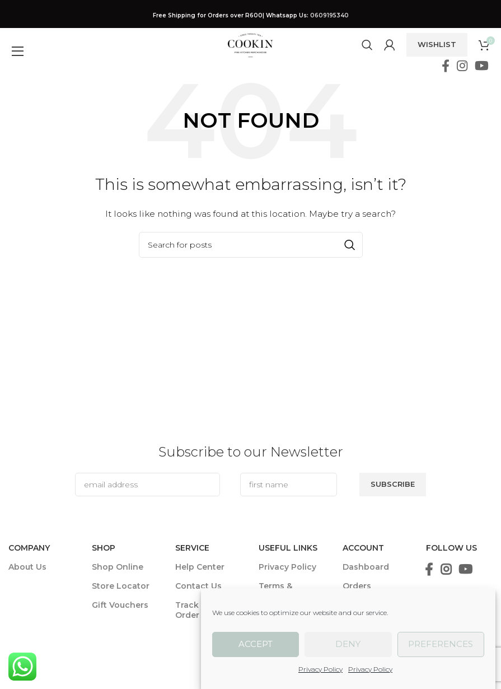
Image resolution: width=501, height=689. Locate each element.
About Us (27, 567)
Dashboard (366, 567)
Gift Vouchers (120, 605)
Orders (357, 586)
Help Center (199, 567)
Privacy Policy (320, 669)
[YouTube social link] (482, 66)
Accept (255, 644)
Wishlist (437, 44)
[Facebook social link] (445, 66)
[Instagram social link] (462, 66)
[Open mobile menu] (15, 45)
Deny (347, 644)
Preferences (440, 644)
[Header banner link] (250, 15)
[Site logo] (250, 44)
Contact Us (198, 586)
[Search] (367, 45)
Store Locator (120, 586)
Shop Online (117, 567)
